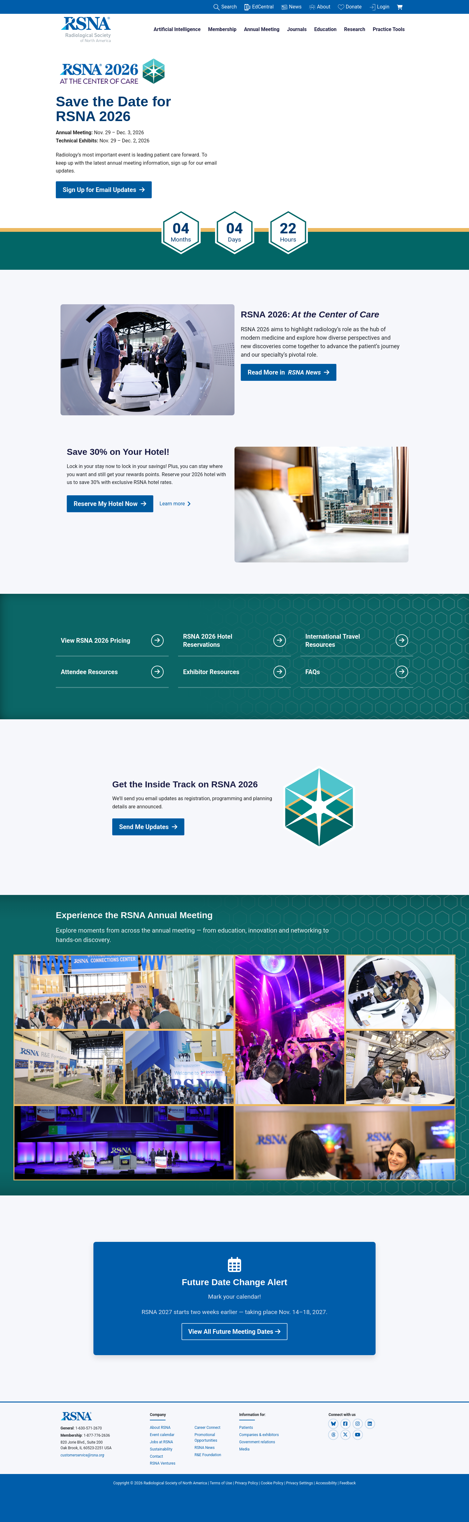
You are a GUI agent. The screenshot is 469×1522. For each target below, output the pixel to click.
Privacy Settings (299, 1483)
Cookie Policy (272, 1483)
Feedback (348, 1483)
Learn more (175, 503)
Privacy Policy (246, 1483)
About (319, 7)
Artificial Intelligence (177, 29)
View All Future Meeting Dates (234, 1331)
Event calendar (162, 1435)
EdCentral (259, 7)
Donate (350, 7)
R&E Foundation (208, 1455)
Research (354, 29)
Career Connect (208, 1427)
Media (244, 1449)
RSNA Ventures (162, 1463)
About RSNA (160, 1427)
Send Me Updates (148, 827)
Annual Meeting (261, 29)
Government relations (257, 1442)
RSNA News (205, 1447)
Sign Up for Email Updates (104, 190)
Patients (246, 1427)
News (291, 7)
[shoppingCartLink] (400, 3)
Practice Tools (389, 29)
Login (379, 7)
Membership (222, 29)
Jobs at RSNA (161, 1442)
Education (325, 29)
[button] (334, 1423)
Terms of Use (221, 1483)
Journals (297, 29)
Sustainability (161, 1449)
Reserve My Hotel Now (110, 504)
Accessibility (326, 1483)
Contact (156, 1456)
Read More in (288, 372)
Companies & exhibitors (259, 1435)
